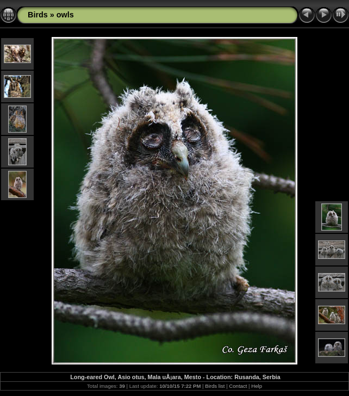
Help (256, 386)
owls (65, 14)
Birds (38, 14)
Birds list (215, 386)
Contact (238, 386)
